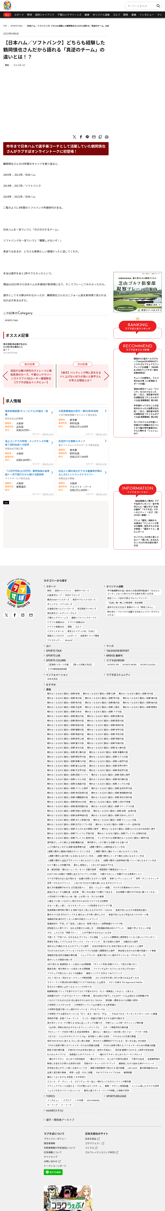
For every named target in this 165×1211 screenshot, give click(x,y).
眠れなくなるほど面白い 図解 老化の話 (65, 747)
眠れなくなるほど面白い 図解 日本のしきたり (112, 815)
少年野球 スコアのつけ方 (59, 1004)
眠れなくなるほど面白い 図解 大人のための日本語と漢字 (128, 828)
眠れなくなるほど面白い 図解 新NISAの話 (66, 801)
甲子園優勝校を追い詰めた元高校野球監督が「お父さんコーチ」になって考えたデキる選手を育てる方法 (133, 592)
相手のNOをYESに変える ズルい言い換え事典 (68, 1040)
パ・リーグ (66, 1104)
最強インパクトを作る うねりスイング (104, 973)
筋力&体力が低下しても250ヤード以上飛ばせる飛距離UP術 (121, 995)
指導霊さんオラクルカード (82, 1054)
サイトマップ (50, 1156)
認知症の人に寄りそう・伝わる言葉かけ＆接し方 (70, 928)
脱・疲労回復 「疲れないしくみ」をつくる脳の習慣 (71, 869)
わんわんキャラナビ (56, 1054)
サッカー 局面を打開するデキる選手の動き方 (103, 1018)
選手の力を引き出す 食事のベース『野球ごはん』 (130, 607)
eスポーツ (72, 635)
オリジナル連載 (101, 14)
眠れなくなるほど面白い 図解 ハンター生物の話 (118, 824)
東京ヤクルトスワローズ (84, 599)
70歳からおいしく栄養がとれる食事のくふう (121, 873)
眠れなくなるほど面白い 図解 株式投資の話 (67, 792)
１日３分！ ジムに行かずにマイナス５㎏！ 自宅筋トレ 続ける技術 (78, 1036)
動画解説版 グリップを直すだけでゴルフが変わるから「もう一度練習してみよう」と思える (90, 991)
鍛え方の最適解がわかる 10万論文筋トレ (66, 887)
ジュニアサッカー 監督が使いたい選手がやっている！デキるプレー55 (113, 955)
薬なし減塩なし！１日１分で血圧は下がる (93, 864)
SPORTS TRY (113, 664)
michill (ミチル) (54, 1110)
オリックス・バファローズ (59, 604)
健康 (87, 14)
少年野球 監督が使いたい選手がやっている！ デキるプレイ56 (76, 1009)
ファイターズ (19, 65)
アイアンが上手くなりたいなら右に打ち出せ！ (115, 968)
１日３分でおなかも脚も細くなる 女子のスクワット (98, 882)
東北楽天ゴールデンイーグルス (62, 613)
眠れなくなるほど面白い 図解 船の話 (140, 702)
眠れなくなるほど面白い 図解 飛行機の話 (108, 779)
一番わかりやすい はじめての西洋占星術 (108, 1058)
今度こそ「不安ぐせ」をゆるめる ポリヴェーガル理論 (72, 937)
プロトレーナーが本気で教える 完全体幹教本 (68, 1031)
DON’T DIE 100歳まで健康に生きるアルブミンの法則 (72, 873)
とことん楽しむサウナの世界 (145, 1085)
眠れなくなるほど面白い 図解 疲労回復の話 (67, 806)
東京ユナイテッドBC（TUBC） (81, 631)
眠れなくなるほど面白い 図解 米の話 (136, 693)
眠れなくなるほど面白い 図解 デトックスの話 (112, 806)
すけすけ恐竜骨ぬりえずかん (126, 887)
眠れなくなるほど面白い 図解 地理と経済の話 (68, 810)
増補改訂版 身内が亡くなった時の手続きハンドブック (72, 919)
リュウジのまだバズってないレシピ (64, 1090)
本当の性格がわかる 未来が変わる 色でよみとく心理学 (117, 946)
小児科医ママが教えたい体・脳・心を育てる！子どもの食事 (75, 896)
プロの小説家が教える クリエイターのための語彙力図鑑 (129, 1045)
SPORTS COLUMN (56, 660)
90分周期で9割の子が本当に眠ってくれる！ (136, 891)
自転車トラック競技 (89, 635)
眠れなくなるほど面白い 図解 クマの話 (103, 711)
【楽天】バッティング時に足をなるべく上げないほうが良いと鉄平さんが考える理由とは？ (80, 376)
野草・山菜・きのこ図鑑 (80, 1072)
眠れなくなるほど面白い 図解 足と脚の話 (106, 747)
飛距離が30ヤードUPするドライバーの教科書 (68, 995)
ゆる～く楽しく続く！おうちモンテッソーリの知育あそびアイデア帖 (79, 905)
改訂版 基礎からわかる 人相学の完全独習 (134, 1049)
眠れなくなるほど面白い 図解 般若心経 (65, 738)
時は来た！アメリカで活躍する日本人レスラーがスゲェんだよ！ (133, 613)
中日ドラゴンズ (72, 595)
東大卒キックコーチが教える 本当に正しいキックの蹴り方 (74, 1022)
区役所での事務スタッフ (71, 441)
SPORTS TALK (16, 25)
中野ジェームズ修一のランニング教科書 (124, 1022)
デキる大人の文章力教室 (124, 1036)
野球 (29, 14)
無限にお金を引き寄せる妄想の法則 (64, 1063)
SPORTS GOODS (148, 664)
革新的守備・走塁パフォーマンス (63, 1018)
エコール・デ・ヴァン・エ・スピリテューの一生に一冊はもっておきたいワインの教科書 (89, 1081)
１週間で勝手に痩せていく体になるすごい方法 (116, 851)
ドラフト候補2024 (76, 622)
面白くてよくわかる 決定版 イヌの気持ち (66, 1076)
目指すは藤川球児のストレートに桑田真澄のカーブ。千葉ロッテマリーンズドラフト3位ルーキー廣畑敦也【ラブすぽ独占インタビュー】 (31, 376)
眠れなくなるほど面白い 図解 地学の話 (105, 729)
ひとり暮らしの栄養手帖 (58, 864)
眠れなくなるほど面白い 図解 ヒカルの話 (66, 779)
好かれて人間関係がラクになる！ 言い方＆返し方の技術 (119, 1040)
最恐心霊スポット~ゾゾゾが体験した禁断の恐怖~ (107, 1090)
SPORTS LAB (53, 655)
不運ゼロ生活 (137, 1058)
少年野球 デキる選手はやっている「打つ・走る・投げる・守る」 (77, 1013)
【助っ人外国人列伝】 (82, 664)
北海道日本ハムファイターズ (60, 608)
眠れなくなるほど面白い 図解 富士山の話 (66, 765)
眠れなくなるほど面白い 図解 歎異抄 (140, 707)
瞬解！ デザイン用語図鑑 (116, 1085)
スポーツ (19, 14)
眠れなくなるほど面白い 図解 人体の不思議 (110, 801)
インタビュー (146, 14)
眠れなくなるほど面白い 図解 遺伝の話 (65, 716)
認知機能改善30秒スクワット (110, 928)
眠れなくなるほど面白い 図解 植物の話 (105, 725)
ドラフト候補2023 (55, 622)
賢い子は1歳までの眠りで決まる (97, 891)
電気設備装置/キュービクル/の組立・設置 (26, 412)
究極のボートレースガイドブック (99, 1063)
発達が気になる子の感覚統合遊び (131, 910)
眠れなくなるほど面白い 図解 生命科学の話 (111, 788)
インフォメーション (57, 674)
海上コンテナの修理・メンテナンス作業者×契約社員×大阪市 (27, 442)
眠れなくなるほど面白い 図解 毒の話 (140, 698)
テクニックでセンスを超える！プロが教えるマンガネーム (74, 1085)
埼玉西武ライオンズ (86, 608)
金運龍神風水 (153, 1058)
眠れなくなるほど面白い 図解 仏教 (99, 693)
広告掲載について (53, 1152)
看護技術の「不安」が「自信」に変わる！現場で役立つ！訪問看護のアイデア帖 (84, 923)
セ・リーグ (52, 1104)
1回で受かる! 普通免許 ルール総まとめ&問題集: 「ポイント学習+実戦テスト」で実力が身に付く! (92, 964)
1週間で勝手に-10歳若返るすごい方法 (107, 846)
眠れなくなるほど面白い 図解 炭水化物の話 (111, 797)
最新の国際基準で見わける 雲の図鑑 (107, 1067)
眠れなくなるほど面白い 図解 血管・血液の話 (114, 810)
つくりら (89, 1147)
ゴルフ (116, 14)
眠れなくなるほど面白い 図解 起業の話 (105, 716)
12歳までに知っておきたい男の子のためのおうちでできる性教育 (77, 900)
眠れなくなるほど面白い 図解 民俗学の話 (108, 770)
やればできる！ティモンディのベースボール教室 (134, 1013)
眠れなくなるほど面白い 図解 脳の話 (102, 702)
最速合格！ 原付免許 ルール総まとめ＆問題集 (68, 968)
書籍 (133, 14)
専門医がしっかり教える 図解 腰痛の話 (65, 842)
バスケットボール (55, 631)
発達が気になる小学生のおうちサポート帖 (128, 914)
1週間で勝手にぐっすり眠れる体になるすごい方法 (120, 855)
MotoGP (69, 640)
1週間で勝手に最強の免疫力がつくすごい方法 (68, 851)
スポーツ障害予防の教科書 (115, 1027)
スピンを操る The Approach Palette (125, 982)
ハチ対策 (79, 1100)
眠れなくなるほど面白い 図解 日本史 (64, 711)
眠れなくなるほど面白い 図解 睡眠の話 (65, 729)
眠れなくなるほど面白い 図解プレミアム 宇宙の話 (70, 833)
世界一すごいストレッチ (147, 878)
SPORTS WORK (129, 664)
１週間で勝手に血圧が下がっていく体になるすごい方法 (73, 860)
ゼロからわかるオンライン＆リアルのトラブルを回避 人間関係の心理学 (81, 950)
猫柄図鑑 (128, 1072)
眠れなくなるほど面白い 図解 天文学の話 (66, 770)
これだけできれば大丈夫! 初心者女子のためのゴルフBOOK (74, 1000)
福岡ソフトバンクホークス (84, 617)
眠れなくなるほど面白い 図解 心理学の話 (108, 761)
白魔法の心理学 (130, 941)
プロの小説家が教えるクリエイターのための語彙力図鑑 (73, 1045)
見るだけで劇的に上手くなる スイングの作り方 (69, 986)
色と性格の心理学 (111, 941)
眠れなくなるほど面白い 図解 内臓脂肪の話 (67, 797)
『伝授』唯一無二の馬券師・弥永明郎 (125, 602)
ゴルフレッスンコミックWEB (100, 1152)
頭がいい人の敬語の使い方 (59, 959)
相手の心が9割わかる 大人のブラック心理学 (68, 946)
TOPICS (50, 1096)
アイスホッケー (54, 640)
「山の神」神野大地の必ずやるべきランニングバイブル (73, 1027)
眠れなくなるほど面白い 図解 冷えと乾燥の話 (68, 819)
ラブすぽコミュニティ (118, 674)
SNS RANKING (93, 1100)
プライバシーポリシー (55, 1138)
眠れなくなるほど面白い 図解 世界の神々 (108, 765)
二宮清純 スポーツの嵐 (58, 664)
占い (48, 645)
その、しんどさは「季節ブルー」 (63, 932)
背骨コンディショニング (121, 878)
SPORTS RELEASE (116, 1096)
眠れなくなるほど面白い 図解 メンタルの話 (109, 783)
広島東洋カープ (54, 595)
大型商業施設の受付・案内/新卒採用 (78, 411)
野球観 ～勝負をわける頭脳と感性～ (123, 1000)
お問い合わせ (50, 1161)
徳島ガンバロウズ (55, 635)
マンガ (160, 14)
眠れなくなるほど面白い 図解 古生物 (64, 707)
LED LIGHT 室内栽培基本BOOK (143, 1067)
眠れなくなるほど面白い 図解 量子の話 (65, 743)
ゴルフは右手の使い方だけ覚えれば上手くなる (117, 977)
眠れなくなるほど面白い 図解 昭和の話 (65, 725)
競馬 (125, 14)
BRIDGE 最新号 (114, 655)
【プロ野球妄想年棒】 (57, 669)
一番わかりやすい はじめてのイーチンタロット (120, 1054)
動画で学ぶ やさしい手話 (139, 928)
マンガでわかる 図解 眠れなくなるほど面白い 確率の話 (123, 837)
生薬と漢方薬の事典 (56, 1072)
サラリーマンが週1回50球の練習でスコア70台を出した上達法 (76, 982)
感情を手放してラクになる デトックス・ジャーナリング (73, 941)
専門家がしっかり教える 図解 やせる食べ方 (107, 842)
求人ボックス (48, 434)
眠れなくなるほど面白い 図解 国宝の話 (105, 720)
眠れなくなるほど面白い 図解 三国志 (102, 707)
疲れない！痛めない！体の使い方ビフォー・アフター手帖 (120, 1031)
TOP (5, 25)
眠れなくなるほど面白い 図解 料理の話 (105, 743)
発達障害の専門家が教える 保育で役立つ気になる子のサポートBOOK (79, 910)
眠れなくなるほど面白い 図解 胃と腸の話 (66, 752)
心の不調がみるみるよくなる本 (96, 932)
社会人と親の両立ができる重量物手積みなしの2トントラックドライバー (80, 472)
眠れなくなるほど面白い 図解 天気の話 (105, 734)
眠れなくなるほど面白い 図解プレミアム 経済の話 (70, 837)
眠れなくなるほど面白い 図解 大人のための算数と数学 (72, 828)
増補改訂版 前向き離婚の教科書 (62, 955)
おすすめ (51, 684)
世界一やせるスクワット (58, 882)
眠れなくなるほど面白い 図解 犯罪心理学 (110, 774)
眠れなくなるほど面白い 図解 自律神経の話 (67, 815)
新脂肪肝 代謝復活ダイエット (113, 869)
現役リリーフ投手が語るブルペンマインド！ (128, 598)
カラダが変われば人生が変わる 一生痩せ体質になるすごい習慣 (76, 878)
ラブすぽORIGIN (115, 660)
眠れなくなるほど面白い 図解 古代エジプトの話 (69, 824)
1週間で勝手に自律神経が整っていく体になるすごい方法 (129, 860)
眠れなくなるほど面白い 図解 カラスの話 (108, 756)
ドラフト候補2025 (55, 626)
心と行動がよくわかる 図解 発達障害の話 (66, 846)
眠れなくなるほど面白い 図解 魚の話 (64, 698)
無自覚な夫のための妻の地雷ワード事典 (137, 950)
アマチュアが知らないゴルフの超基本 (65, 973)
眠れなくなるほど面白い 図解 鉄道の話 (65, 734)
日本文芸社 (52, 678)
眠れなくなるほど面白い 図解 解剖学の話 (66, 756)
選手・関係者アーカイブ (60, 1120)
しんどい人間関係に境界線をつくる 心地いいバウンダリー (128, 937)
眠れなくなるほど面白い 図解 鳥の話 (64, 702)
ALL (7, 14)
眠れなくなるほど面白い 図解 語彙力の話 (66, 761)
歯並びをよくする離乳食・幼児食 (63, 891)
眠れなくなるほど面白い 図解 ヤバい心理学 (67, 788)
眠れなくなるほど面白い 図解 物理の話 (105, 738)
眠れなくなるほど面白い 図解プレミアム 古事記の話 (121, 833)
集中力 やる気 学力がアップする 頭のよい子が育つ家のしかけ (76, 914)
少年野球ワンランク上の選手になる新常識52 (95, 1004)
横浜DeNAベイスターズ (58, 599)
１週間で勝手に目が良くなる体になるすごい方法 (70, 855)
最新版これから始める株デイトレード (136, 1063)
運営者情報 (49, 1143)
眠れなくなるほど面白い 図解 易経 (63, 693)
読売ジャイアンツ (44, 14)
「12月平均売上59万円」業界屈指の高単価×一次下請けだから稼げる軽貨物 (27, 472)
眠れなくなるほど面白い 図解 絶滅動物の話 (111, 792)
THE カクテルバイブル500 (108, 1072)
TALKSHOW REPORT (117, 650)
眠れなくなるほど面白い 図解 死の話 (102, 698)
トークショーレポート (55, 1165)
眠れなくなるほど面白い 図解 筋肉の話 (65, 720)
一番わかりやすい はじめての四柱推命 (66, 1058)
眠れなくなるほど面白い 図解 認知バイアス (67, 774)
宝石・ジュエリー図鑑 (99, 887)
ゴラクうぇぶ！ (93, 1143)
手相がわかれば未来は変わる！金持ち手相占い (90, 1049)
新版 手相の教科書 (55, 1049)
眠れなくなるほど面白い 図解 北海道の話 (66, 783)
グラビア (67, 1100)
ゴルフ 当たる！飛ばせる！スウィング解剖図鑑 (69, 977)
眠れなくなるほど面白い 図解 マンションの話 (114, 819)
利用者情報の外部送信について (59, 1147)
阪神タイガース (82, 590)
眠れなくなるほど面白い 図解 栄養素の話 (108, 752)
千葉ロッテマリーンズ (69, 14)
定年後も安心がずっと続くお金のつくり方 (67, 1067)
